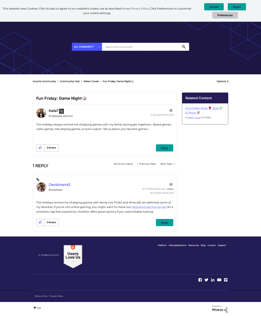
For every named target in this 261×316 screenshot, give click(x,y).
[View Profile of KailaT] (53, 111)
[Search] (145, 47)
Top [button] (39, 307)
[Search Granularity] (87, 47)
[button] (214, 6)
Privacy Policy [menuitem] (56, 296)
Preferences (225, 15)
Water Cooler (91, 81)
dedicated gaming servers (149, 207)
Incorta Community (44, 81)
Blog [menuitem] (203, 245)
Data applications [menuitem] (177, 245)
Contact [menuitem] (212, 245)
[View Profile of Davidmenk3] (59, 185)
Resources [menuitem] (193, 245)
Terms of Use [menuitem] (40, 296)
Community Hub (70, 81)
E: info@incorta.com (49, 255)
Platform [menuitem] (162, 245)
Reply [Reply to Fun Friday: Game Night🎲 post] (164, 148)
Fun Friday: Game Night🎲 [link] (118, 81)
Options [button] (221, 81)
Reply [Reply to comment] (164, 222)
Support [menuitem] (222, 245)
